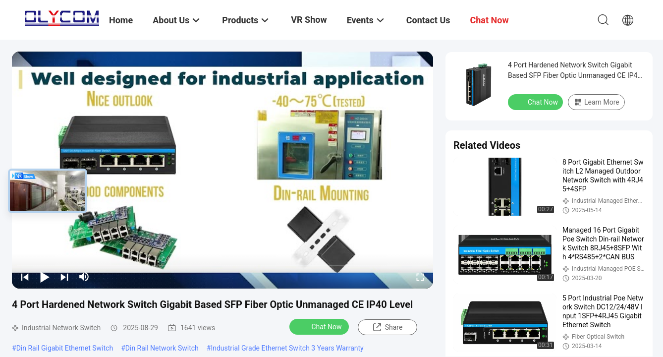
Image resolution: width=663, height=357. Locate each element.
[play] (222, 170)
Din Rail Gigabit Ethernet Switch (64, 348)
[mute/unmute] (84, 276)
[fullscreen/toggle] (420, 276)
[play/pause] (45, 276)
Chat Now (320, 326)
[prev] (25, 276)
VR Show (309, 19)
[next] (64, 276)
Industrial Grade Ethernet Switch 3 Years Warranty (287, 348)
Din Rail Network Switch (162, 348)
